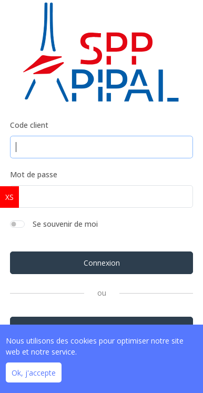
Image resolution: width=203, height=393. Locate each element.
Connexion (102, 263)
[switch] (17, 224)
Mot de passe (33, 174)
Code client (29, 125)
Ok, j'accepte (34, 373)
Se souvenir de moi (65, 224)
